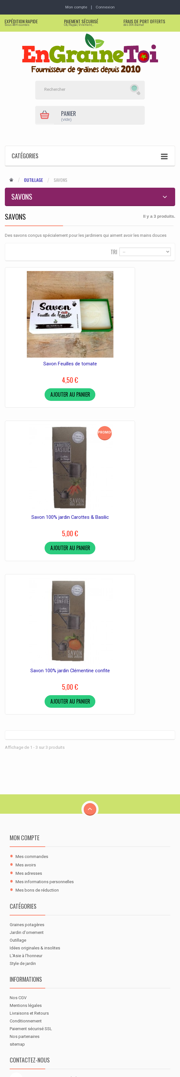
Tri (114, 252)
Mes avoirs (26, 684)
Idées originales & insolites (35, 767)
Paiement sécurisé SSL (31, 847)
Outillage (33, 180)
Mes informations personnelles (45, 700)
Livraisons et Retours (29, 832)
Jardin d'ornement (27, 751)
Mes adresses (29, 692)
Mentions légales (26, 824)
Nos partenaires (24, 855)
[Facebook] (16, 947)
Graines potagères (27, 743)
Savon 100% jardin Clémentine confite (45, 489)
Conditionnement (26, 840)
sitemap (17, 863)
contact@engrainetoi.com (49, 913)
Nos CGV (18, 816)
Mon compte (24, 657)
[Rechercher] (82, 90)
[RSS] (46, 947)
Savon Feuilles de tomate (45, 350)
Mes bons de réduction (37, 709)
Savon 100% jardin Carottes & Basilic (135, 350)
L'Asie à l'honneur (26, 774)
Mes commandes (32, 675)
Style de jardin (23, 782)
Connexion (106, 7)
